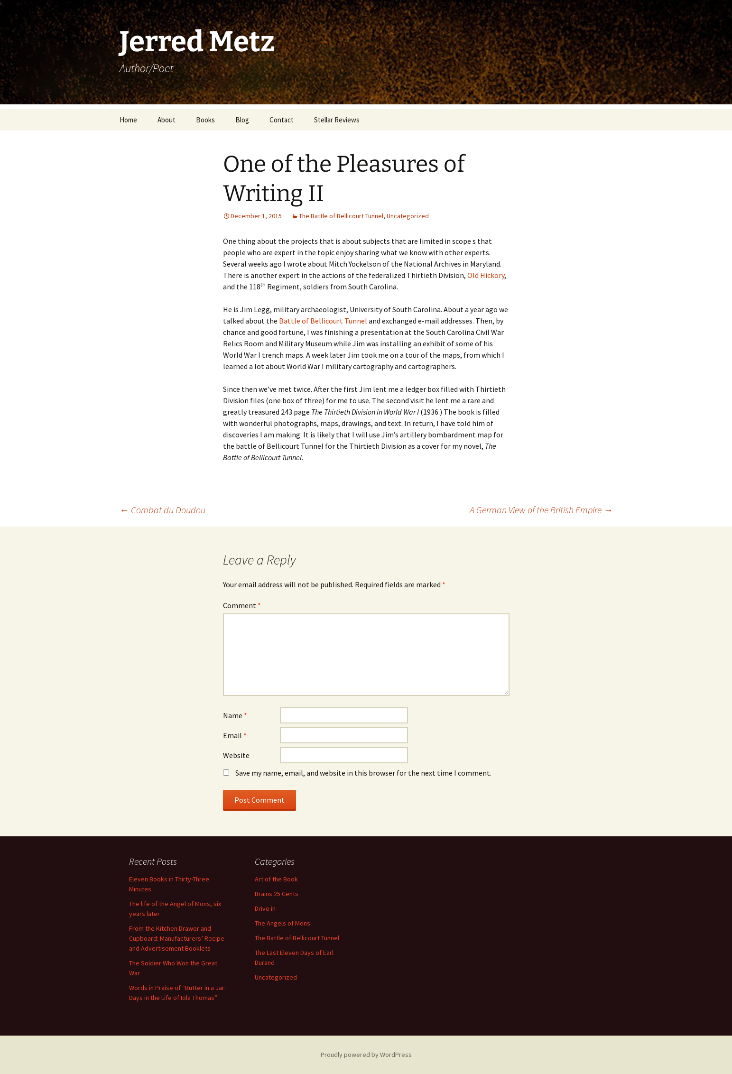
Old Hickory (485, 275)
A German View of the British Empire (541, 510)
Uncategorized (408, 216)
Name (235, 715)
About (167, 119)
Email (235, 735)
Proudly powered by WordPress (366, 1054)
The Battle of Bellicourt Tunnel (341, 216)
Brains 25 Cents (276, 893)
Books (205, 119)
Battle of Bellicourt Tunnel (323, 320)
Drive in (265, 908)
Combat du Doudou (162, 510)
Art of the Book (276, 879)
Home (128, 119)
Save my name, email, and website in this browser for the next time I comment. (363, 773)
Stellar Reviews (337, 119)
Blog (242, 119)
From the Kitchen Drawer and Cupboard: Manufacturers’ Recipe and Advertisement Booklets (176, 938)
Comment (242, 605)
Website (236, 755)
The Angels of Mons (282, 923)
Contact (281, 119)
